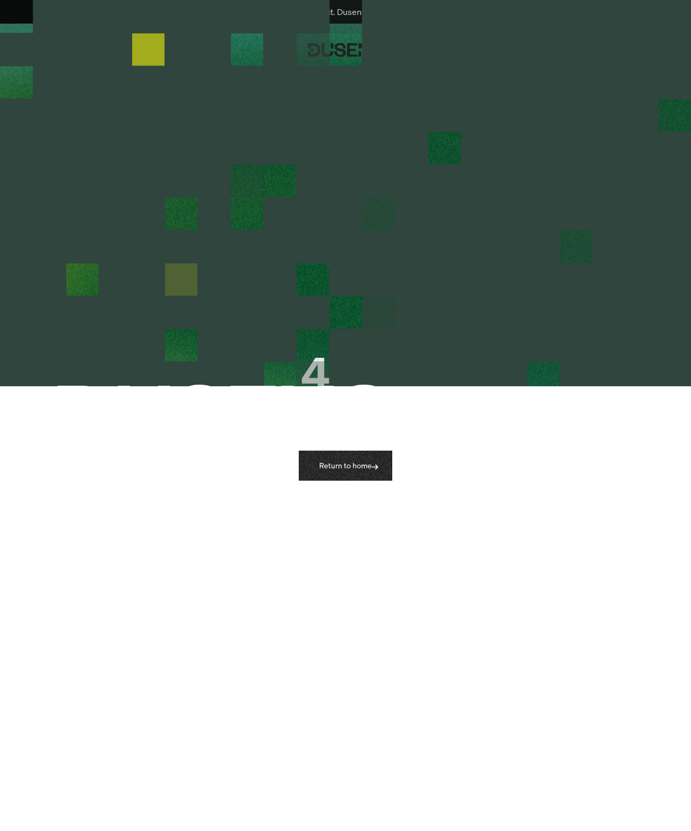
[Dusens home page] (345, 50)
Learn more (453, 12)
